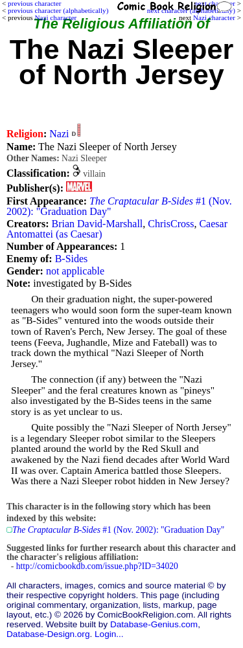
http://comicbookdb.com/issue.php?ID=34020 (97, 566)
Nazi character (214, 17)
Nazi (59, 133)
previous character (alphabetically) (58, 10)
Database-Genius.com (154, 624)
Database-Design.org (47, 634)
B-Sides (71, 258)
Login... (109, 634)
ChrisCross (171, 223)
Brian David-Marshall (97, 223)
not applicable (75, 270)
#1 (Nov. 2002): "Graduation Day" (119, 206)
